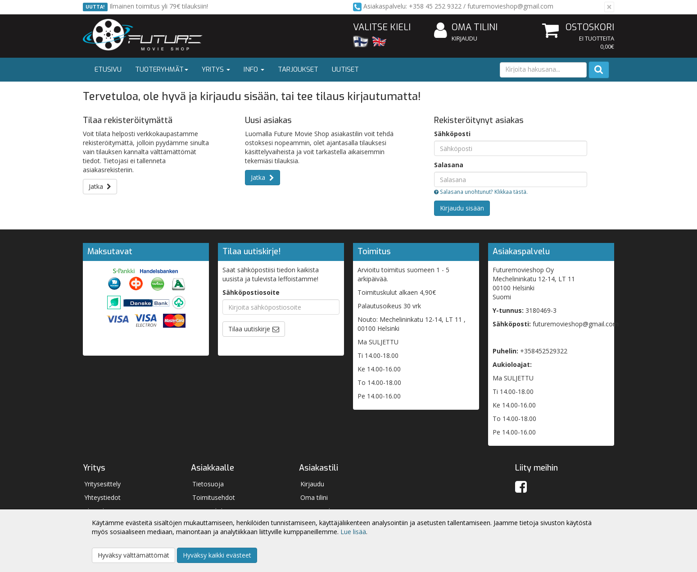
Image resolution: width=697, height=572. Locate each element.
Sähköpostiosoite (251, 292)
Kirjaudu (464, 38)
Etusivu (108, 69)
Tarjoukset (298, 69)
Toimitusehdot (213, 497)
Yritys (216, 69)
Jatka (100, 186)
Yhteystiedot (102, 497)
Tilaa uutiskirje (249, 329)
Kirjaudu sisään (462, 208)
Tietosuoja (208, 484)
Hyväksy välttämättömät (133, 555)
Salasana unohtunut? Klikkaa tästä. (481, 191)
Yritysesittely (102, 484)
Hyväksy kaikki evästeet (217, 555)
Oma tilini (466, 27)
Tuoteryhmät (161, 69)
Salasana (448, 164)
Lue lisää (353, 531)
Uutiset (345, 69)
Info (254, 69)
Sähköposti (452, 133)
